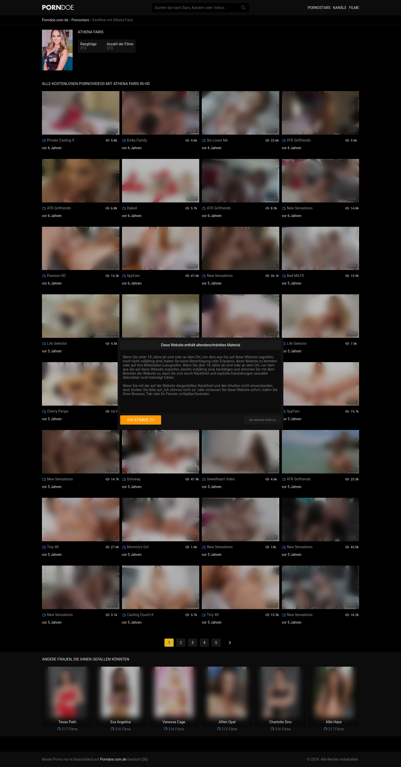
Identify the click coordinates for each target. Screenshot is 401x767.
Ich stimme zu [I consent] (140, 420)
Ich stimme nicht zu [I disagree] (262, 420)
